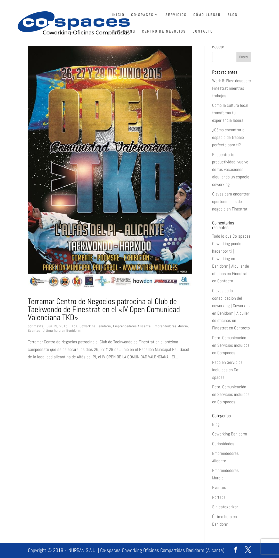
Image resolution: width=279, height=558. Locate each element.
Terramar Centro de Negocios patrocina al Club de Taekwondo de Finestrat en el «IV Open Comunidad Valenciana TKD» (104, 309)
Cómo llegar (207, 15)
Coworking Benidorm (95, 326)
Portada (219, 497)
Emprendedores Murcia (170, 326)
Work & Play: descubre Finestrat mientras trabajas (231, 88)
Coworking (123, 31)
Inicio (118, 15)
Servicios (176, 15)
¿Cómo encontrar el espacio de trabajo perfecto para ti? (228, 137)
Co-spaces (142, 15)
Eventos (34, 330)
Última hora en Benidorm (62, 330)
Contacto (203, 31)
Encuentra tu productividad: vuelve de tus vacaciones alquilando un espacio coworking (230, 169)
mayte (39, 326)
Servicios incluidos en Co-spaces (227, 369)
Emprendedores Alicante (132, 326)
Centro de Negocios (164, 31)
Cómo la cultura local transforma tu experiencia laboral (230, 112)
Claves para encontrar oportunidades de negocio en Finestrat (231, 201)
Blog (232, 15)
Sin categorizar (225, 507)
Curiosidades (223, 444)
